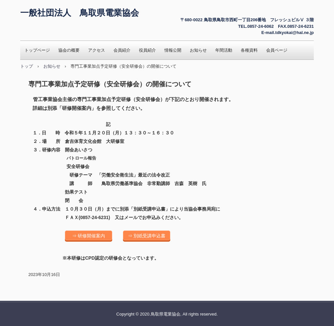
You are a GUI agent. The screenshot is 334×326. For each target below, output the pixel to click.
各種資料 (249, 50)
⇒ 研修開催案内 (88, 235)
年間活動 (223, 50)
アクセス (96, 50)
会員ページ (276, 50)
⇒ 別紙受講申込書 (147, 235)
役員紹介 (147, 50)
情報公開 (172, 50)
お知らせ (198, 50)
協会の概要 (69, 50)
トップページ (37, 50)
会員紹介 (122, 50)
